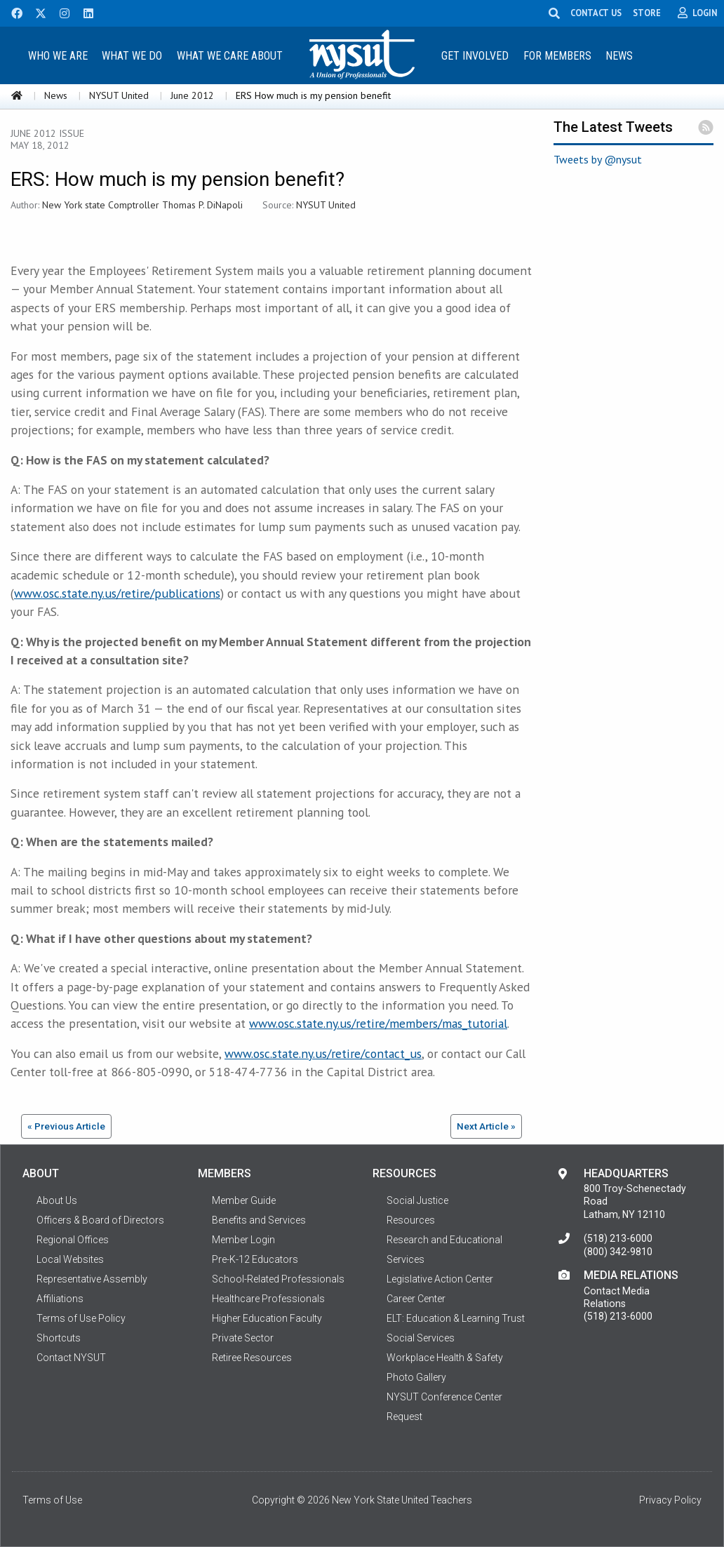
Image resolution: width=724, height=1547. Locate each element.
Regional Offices (72, 1239)
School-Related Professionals (278, 1279)
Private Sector (243, 1338)
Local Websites (70, 1259)
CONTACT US (596, 12)
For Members (557, 55)
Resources (411, 1220)
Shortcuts (58, 1338)
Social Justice (417, 1200)
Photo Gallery (416, 1377)
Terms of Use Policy (81, 1318)
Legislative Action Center (440, 1279)
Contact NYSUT (71, 1357)
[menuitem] (57, 55)
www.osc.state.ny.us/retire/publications (117, 593)
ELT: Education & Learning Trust (456, 1318)
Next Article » (486, 1126)
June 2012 (192, 95)
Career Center (416, 1298)
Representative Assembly (91, 1279)
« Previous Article (66, 1126)
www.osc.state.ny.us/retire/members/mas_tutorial (378, 1023)
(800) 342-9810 (618, 1251)
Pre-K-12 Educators (255, 1259)
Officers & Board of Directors (100, 1220)
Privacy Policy (670, 1500)
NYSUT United (119, 95)
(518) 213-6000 (618, 1238)
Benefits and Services (259, 1220)
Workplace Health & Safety (445, 1357)
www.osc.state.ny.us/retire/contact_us (323, 1053)
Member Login (243, 1239)
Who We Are (58, 55)
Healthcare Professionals (268, 1298)
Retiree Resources (252, 1357)
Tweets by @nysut (598, 159)
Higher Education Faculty (267, 1318)
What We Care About (230, 55)
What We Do (132, 55)
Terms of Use (52, 1500)
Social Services (421, 1338)
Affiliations (59, 1298)
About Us (56, 1200)
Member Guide (244, 1200)
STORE (647, 12)
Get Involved (475, 55)
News (619, 55)
